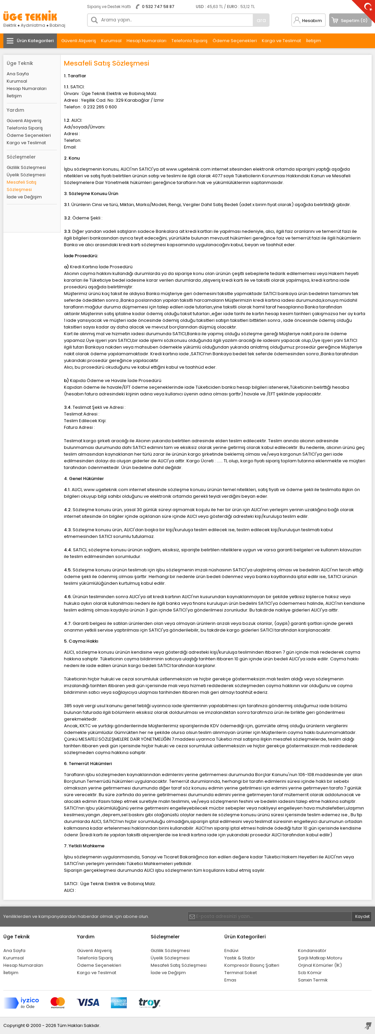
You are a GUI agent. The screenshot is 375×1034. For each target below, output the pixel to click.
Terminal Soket (240, 972)
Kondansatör (312, 950)
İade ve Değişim (24, 197)
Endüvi (231, 950)
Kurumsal (111, 40)
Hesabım (312, 20)
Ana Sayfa (18, 74)
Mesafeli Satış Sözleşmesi (21, 186)
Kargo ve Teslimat (281, 40)
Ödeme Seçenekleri (235, 40)
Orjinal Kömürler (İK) (320, 965)
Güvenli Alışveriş (78, 40)
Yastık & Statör (239, 958)
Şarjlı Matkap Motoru (320, 958)
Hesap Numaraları (146, 40)
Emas (230, 980)
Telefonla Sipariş (189, 40)
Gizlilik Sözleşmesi (26, 167)
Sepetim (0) (354, 20)
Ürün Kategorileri (35, 40)
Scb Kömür (310, 972)
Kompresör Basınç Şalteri (251, 965)
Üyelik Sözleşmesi (26, 175)
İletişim (313, 40)
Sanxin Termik (313, 980)
